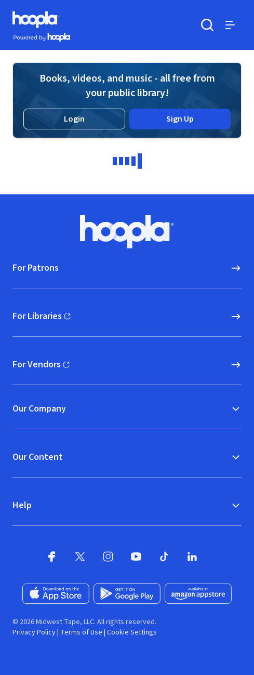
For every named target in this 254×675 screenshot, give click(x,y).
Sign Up (180, 119)
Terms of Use (81, 632)
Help (127, 505)
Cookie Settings (132, 632)
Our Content (127, 457)
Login (74, 119)
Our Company (127, 408)
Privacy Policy (34, 632)
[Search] (207, 25)
